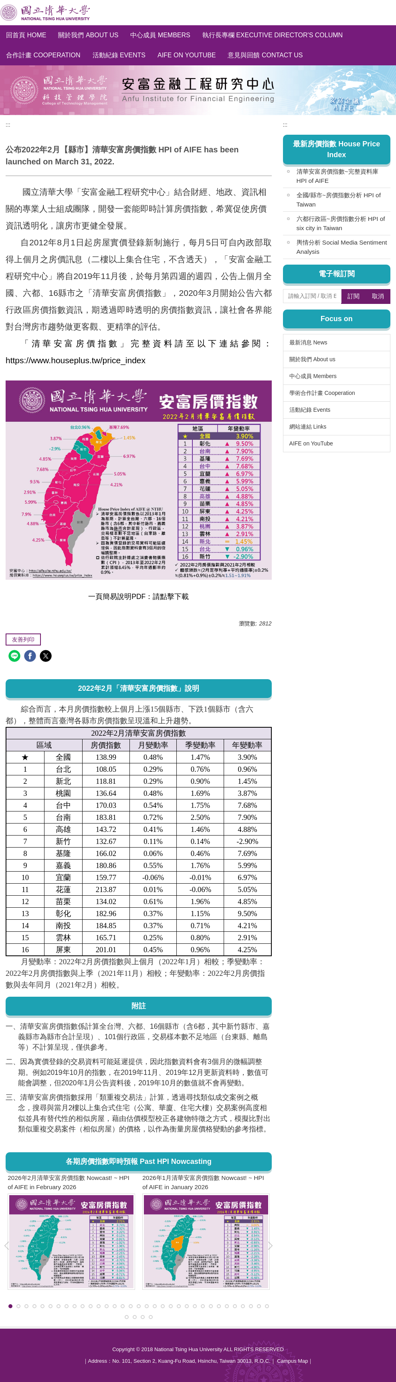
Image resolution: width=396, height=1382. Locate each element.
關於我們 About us (88, 35)
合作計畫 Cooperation (43, 55)
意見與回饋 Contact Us (265, 55)
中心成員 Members (160, 35)
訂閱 (354, 296)
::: (8, 124)
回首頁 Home (26, 35)
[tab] (10, 1306)
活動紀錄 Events (119, 55)
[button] (274, 1246)
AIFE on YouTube (187, 55)
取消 (378, 296)
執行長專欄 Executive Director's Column (272, 35)
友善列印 (23, 639)
